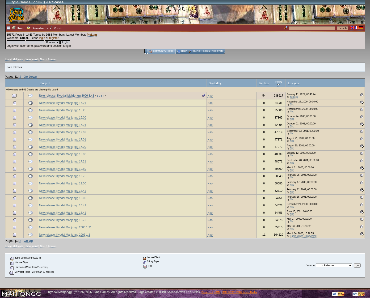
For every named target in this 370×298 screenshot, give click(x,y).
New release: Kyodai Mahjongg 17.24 (62, 125)
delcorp (294, 97)
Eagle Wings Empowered (303, 236)
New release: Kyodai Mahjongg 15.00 (62, 117)
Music (56, 28)
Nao (210, 95)
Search (197, 51)
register (53, 38)
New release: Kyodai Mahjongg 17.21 (62, 161)
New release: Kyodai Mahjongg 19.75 (62, 176)
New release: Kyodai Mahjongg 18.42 (62, 190)
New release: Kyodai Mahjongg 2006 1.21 (65, 227)
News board (31, 59)
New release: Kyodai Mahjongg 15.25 (62, 110)
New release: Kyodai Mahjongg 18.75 (62, 220)
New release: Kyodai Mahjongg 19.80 (62, 168)
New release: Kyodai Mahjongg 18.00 (62, 154)
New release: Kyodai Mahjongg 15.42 (62, 205)
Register (217, 51)
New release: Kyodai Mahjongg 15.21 (62, 103)
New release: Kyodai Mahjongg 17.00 (62, 147)
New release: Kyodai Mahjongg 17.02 (62, 132)
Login (206, 51)
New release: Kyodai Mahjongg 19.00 (62, 183)
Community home (163, 51)
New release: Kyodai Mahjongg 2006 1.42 (66, 95)
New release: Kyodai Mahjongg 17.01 (62, 139)
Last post (293, 83)
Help (184, 51)
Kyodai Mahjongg (14, 59)
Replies (264, 83)
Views (278, 83)
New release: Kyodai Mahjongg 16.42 (62, 212)
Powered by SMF (211, 292)
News (43, 59)
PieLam (92, 34)
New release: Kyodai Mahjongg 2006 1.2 (64, 234)
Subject (45, 83)
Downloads (37, 28)
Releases (52, 59)
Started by (215, 83)
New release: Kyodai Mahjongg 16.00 (62, 198)
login (42, 38)
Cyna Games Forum (26, 2)
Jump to (310, 265)
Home (18, 28)
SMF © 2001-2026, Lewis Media (239, 292)
